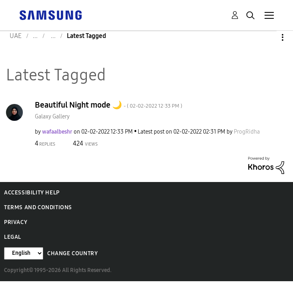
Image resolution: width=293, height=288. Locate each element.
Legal (12, 237)
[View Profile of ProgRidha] (247, 131)
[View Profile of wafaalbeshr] (57, 131)
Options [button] (269, 37)
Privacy (15, 222)
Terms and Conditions (38, 207)
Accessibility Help (32, 192)
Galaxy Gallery (52, 116)
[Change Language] (23, 253)
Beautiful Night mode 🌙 (108, 105)
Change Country (72, 253)
